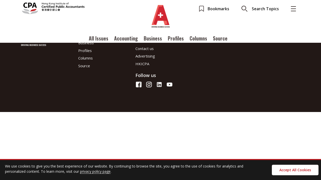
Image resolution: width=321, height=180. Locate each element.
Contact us (144, 48)
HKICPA (142, 63)
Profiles (176, 38)
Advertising (145, 56)
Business (153, 38)
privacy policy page (95, 171)
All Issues (98, 38)
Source (220, 38)
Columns (198, 38)
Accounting (126, 38)
